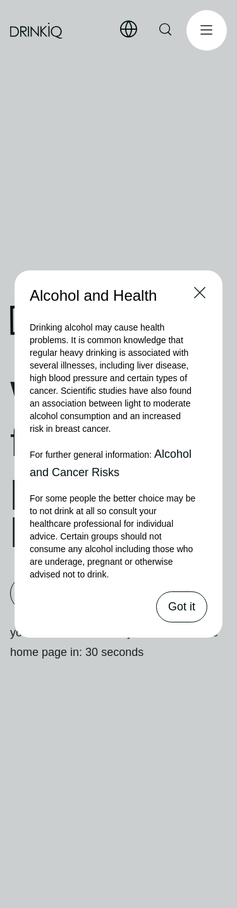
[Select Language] (128, 30)
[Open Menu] (206, 30)
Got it (181, 606)
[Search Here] (166, 30)
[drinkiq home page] (36, 31)
